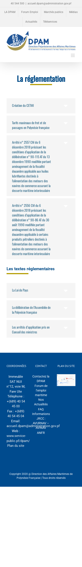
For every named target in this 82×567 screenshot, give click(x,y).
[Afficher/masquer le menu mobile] (73, 55)
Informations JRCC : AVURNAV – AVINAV (41, 420)
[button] (41, 105)
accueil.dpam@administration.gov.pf (49, 3)
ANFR (41, 433)
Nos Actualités (41, 402)
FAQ (41, 409)
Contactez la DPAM (40, 379)
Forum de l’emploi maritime (41, 390)
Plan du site (15, 446)
